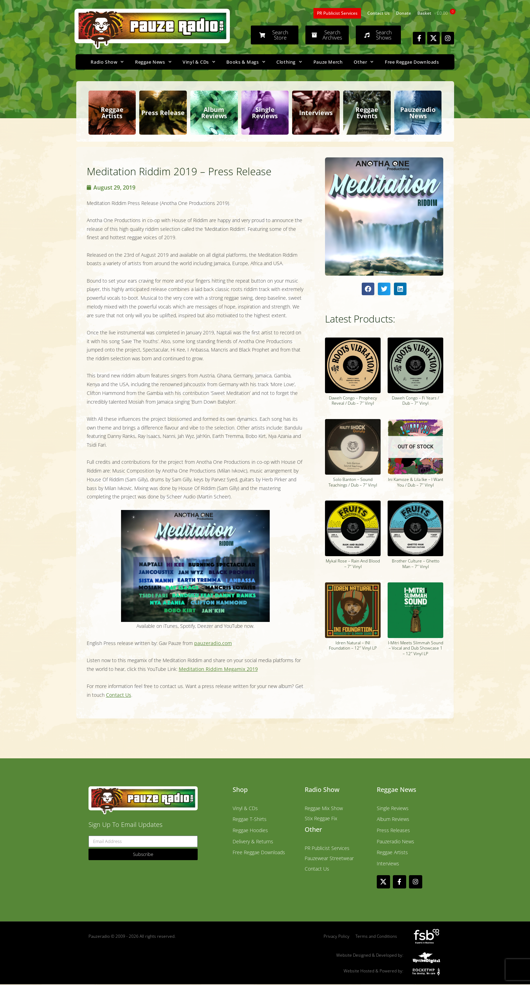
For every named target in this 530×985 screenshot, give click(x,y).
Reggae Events (366, 112)
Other (364, 62)
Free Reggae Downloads (412, 62)
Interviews (316, 112)
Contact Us (378, 13)
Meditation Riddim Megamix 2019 (218, 669)
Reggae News (153, 62)
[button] (368, 289)
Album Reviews (214, 112)
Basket (424, 13)
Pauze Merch (328, 62)
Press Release (163, 112)
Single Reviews (265, 112)
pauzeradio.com (213, 643)
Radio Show (107, 62)
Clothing (289, 62)
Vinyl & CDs (199, 62)
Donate (403, 13)
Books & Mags (245, 62)
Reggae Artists (112, 112)
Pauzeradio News (418, 112)
